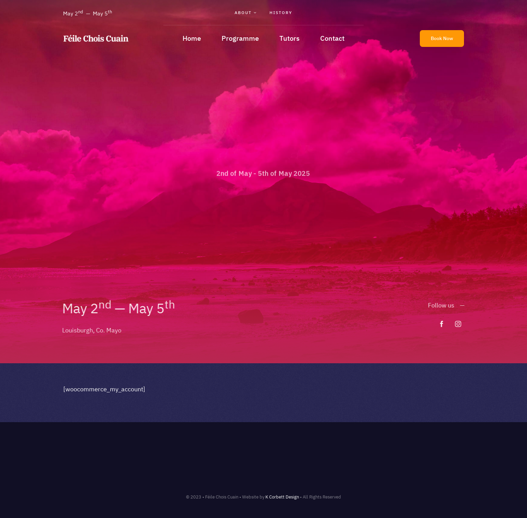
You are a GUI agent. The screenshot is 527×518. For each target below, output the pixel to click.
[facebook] (444, 323)
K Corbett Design (282, 497)
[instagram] (460, 323)
